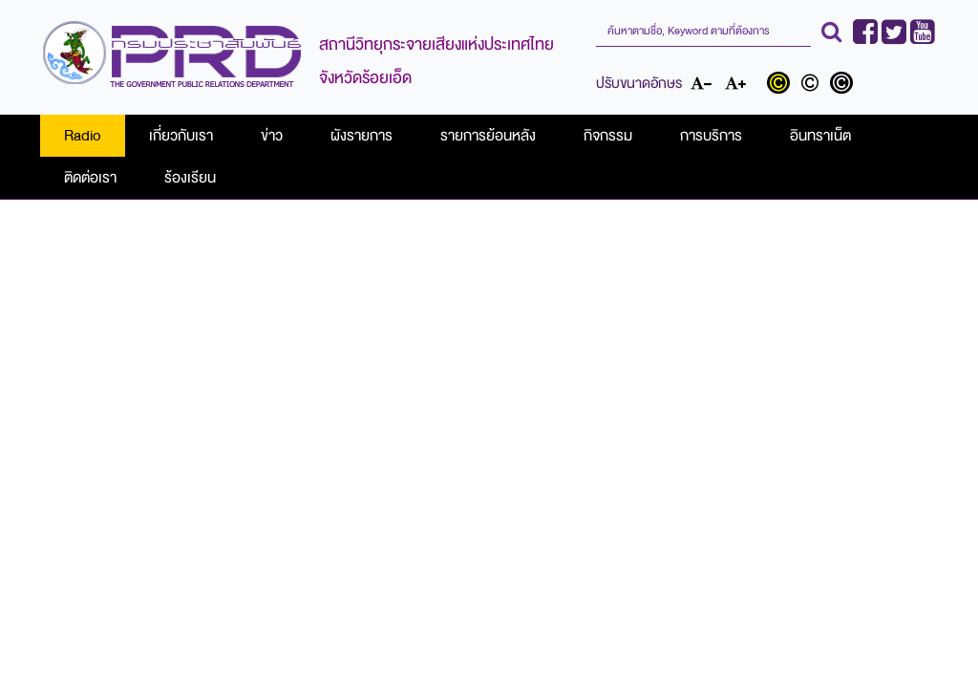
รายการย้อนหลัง (488, 135)
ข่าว (272, 135)
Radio (82, 135)
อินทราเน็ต (820, 135)
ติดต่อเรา (90, 177)
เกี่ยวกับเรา (181, 135)
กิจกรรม (608, 135)
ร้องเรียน (190, 177)
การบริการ (711, 135)
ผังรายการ (361, 135)
